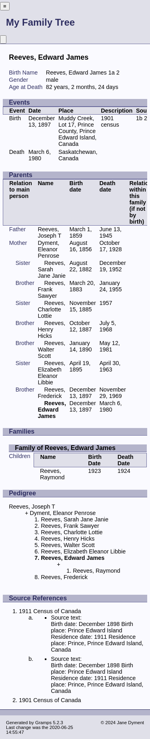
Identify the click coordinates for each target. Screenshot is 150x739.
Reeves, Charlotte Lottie (51, 309)
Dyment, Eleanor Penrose (48, 249)
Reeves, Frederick (51, 392)
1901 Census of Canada (50, 700)
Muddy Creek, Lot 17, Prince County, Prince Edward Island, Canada (77, 131)
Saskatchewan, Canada (78, 155)
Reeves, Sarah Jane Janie (52, 269)
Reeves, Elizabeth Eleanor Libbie (51, 373)
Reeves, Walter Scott (51, 349)
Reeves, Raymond (52, 474)
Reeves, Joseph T (49, 232)
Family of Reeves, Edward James (65, 447)
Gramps (43, 722)
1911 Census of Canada (50, 611)
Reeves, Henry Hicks (51, 329)
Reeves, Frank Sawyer (51, 289)
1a (111, 72)
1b (139, 118)
